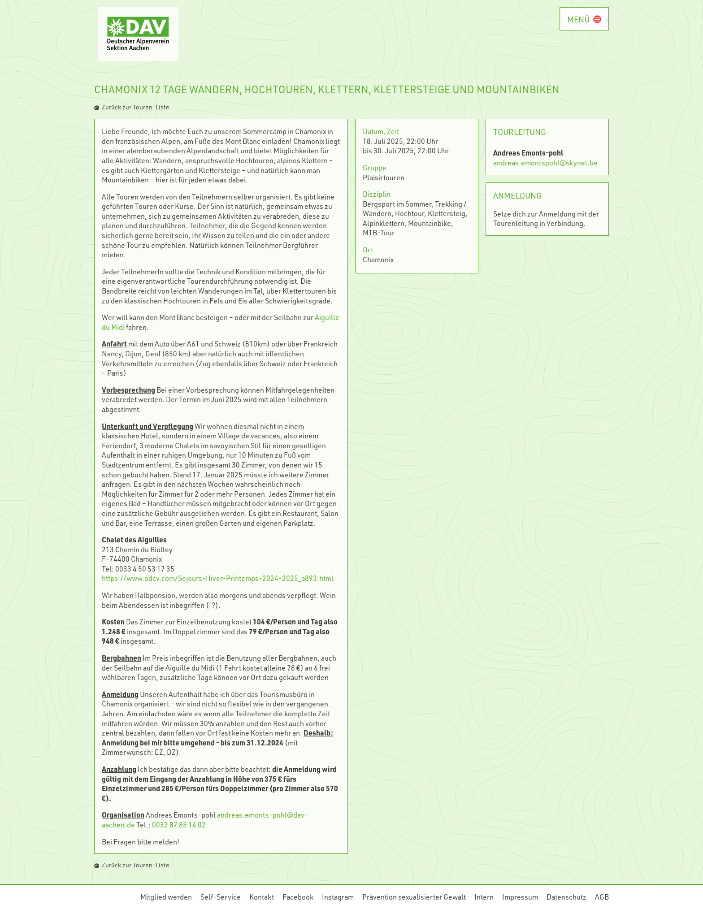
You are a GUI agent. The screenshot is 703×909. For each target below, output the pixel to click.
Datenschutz (566, 896)
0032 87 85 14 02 (179, 824)
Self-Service (220, 896)
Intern (484, 896)
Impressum (520, 896)
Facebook (297, 896)
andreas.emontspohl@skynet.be (545, 162)
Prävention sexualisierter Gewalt (414, 896)
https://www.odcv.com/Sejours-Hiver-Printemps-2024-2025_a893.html (218, 578)
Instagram (338, 896)
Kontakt (261, 896)
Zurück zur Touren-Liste (131, 107)
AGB (602, 896)
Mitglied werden (166, 896)
